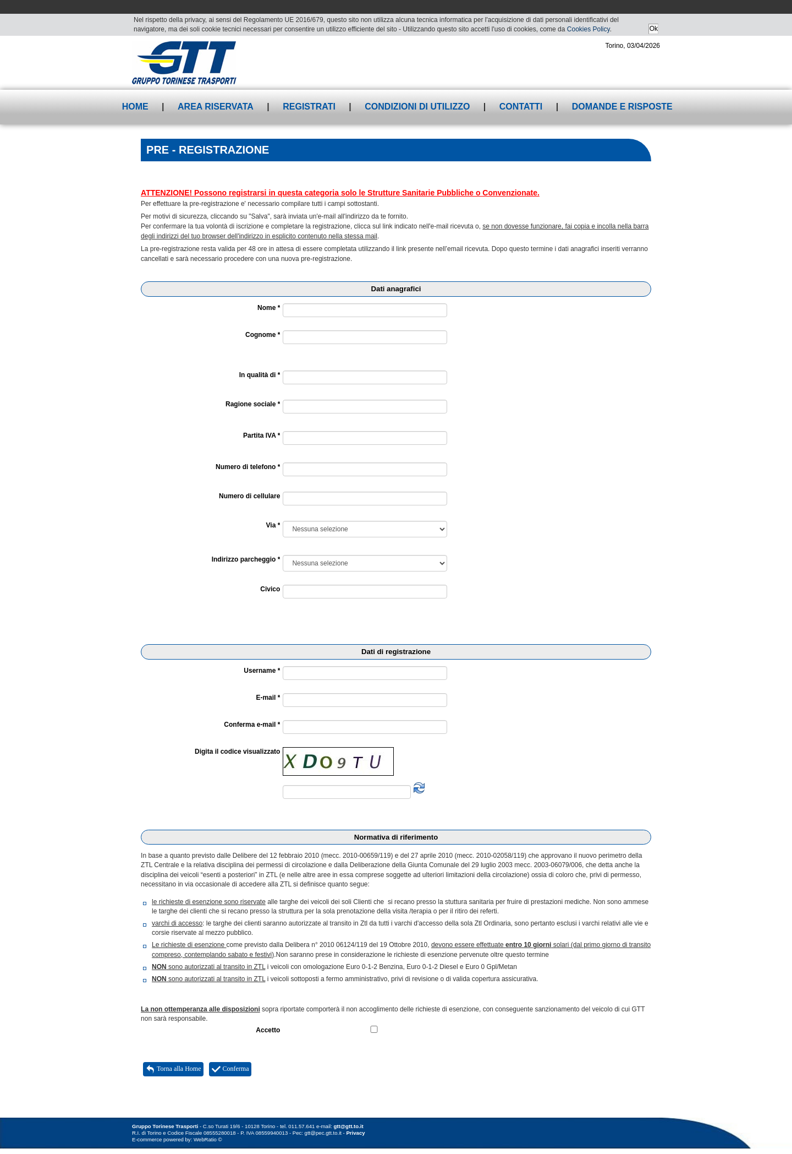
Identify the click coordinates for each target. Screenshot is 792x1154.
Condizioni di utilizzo (417, 106)
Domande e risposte (622, 106)
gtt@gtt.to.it (349, 1126)
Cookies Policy (588, 29)
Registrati (309, 106)
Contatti (521, 106)
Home (135, 106)
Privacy (355, 1133)
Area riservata (216, 106)
